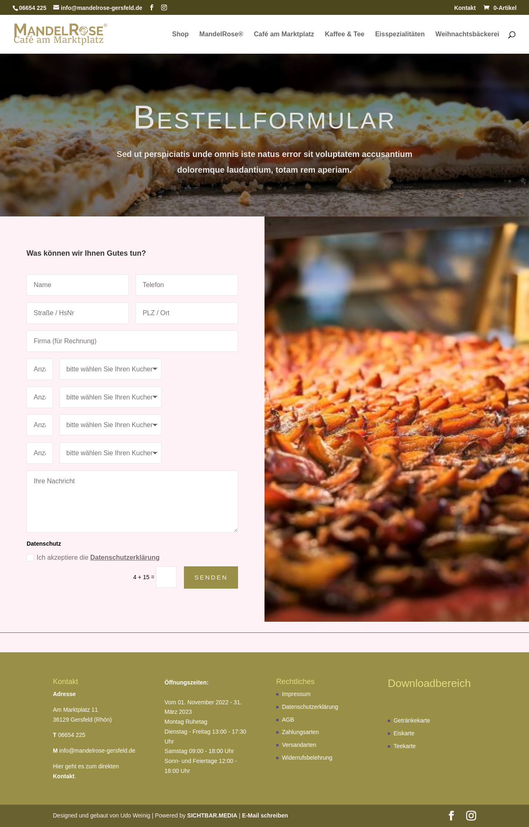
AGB (288, 719)
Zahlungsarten (300, 732)
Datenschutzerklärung (125, 557)
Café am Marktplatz (284, 34)
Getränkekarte (411, 720)
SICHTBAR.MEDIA (212, 815)
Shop (180, 34)
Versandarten (299, 744)
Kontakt (465, 8)
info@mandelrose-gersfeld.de (98, 750)
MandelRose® (221, 34)
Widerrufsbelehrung (307, 757)
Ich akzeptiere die (93, 558)
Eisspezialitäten (400, 34)
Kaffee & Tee (345, 34)
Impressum (296, 694)
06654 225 (71, 735)
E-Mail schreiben (265, 815)
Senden (211, 577)
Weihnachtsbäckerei (467, 34)
